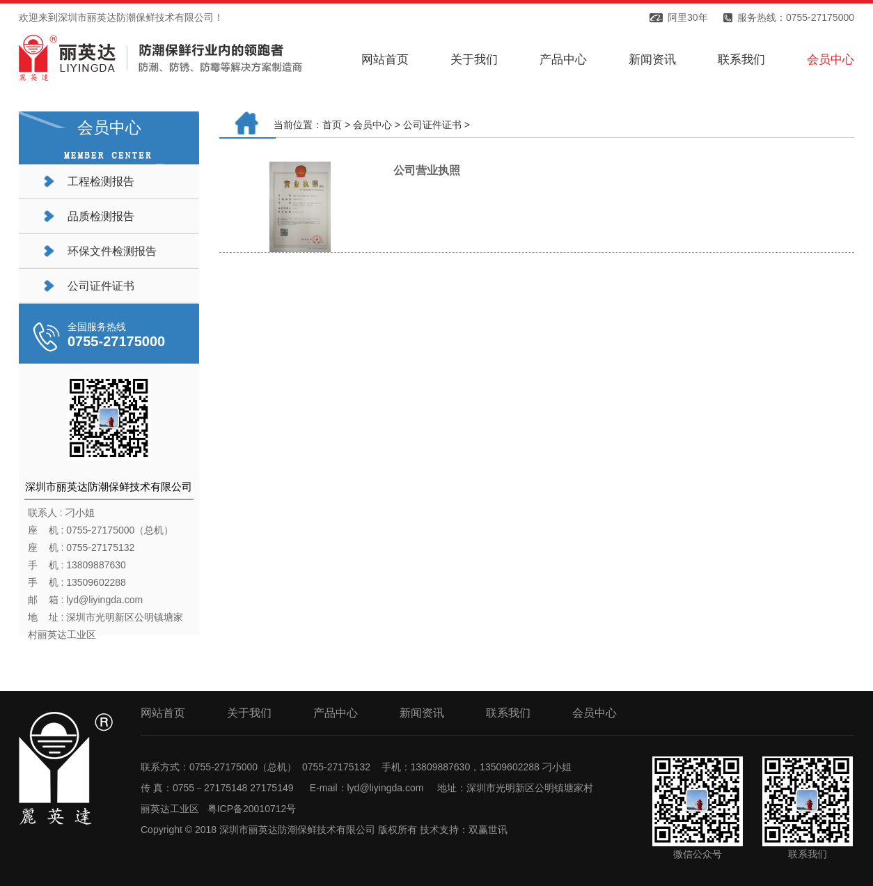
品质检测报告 (101, 216)
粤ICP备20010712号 (252, 808)
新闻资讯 (652, 59)
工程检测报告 (101, 181)
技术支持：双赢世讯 (464, 829)
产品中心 (563, 59)
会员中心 (830, 59)
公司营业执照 (426, 170)
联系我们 (741, 59)
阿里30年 (688, 17)
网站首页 (385, 59)
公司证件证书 (101, 286)
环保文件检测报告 (112, 251)
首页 (332, 124)
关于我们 (474, 59)
